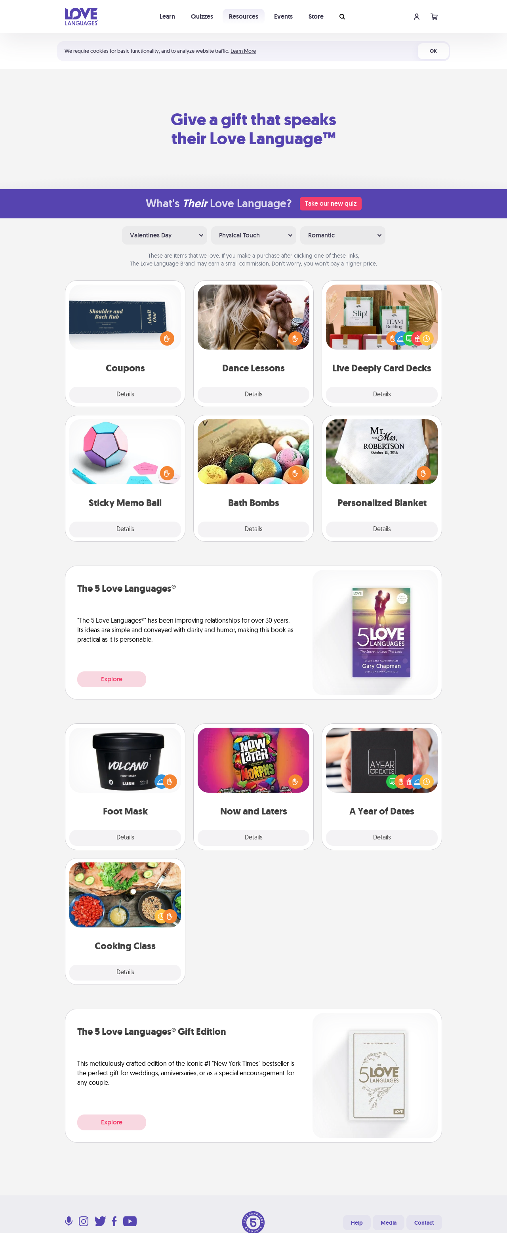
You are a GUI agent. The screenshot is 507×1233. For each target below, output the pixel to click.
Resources (243, 16)
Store (316, 16)
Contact (424, 1222)
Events (283, 16)
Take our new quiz (330, 203)
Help (357, 1222)
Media (388, 1222)
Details (125, 395)
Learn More (243, 51)
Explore (111, 679)
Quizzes (202, 16)
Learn (167, 16)
